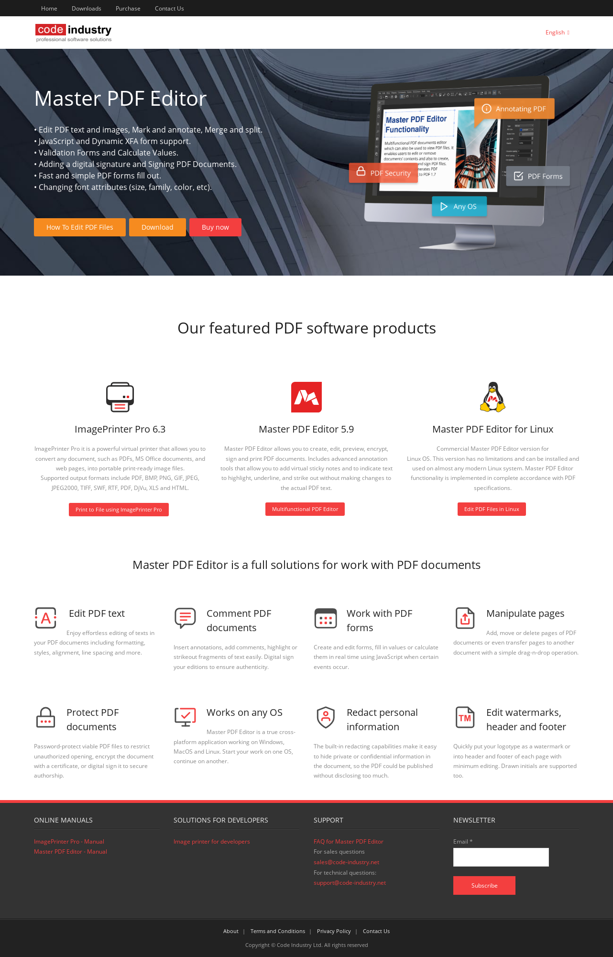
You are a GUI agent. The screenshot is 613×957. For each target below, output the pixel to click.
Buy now (215, 227)
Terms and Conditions (278, 931)
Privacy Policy (334, 931)
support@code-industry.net (350, 883)
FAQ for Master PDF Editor (348, 841)
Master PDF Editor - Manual (70, 851)
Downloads (86, 8)
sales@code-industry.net (346, 862)
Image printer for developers (212, 841)
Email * (463, 841)
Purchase (128, 8)
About (231, 931)
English (555, 32)
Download (158, 227)
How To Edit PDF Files (79, 227)
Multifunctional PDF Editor (305, 508)
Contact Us (169, 8)
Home (49, 8)
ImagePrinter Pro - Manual (69, 841)
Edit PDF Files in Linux (491, 508)
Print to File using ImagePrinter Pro (119, 509)
